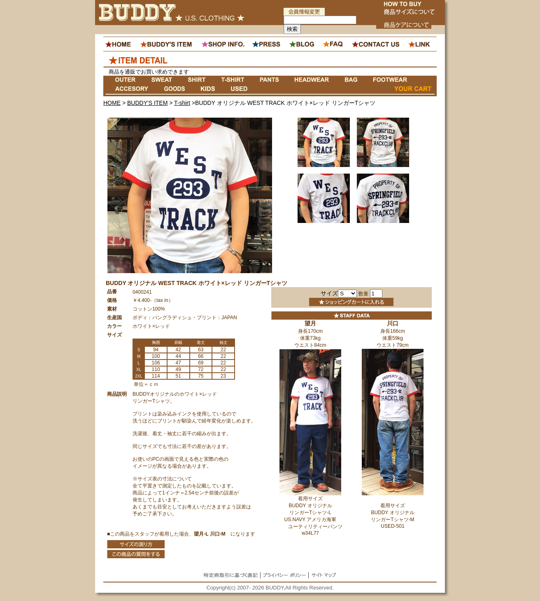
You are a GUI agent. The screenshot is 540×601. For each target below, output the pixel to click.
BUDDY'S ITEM (147, 103)
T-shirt (182, 103)
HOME (112, 103)
